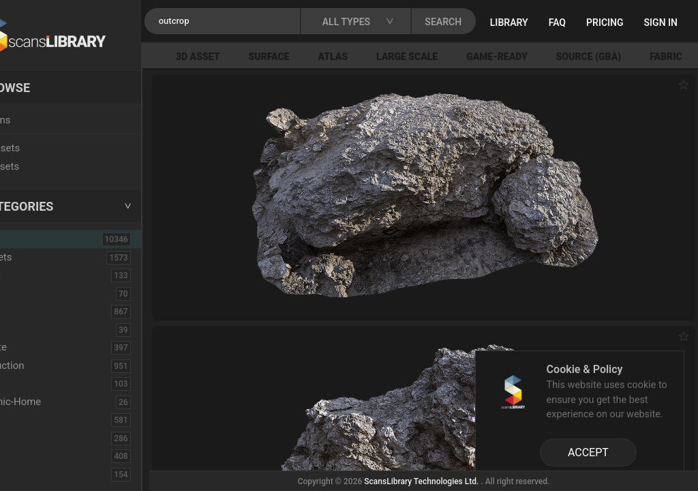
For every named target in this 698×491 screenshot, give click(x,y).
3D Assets (41, 257)
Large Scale (452, 56)
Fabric (32, 419)
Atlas (378, 56)
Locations (40, 120)
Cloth (30, 329)
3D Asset (243, 56)
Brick (29, 293)
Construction (47, 365)
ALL (28, 239)
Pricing (654, 22)
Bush (29, 311)
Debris (32, 383)
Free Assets (45, 166)
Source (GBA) (633, 56)
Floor (29, 438)
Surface (313, 56)
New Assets (45, 148)
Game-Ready (542, 56)
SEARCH (497, 21)
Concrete (38, 347)
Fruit (28, 474)
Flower (33, 455)
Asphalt (35, 275)
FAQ (606, 22)
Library (558, 22)
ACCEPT (588, 452)
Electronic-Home (55, 402)
